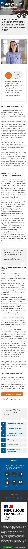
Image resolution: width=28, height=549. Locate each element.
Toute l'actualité (8, 8)
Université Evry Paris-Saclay (9, 6)
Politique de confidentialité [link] (19, 547)
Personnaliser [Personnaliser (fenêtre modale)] (7, 547)
